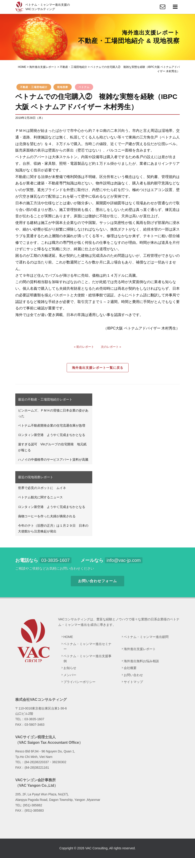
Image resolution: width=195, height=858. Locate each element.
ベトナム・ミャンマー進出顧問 (146, 637)
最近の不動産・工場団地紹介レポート (45, 399)
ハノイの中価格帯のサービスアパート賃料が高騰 (53, 459)
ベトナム (84, 87)
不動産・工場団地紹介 (33, 87)
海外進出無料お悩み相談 (141, 661)
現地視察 (62, 87)
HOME (68, 637)
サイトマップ (133, 682)
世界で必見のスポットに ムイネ (42, 488)
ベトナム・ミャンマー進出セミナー (87, 646)
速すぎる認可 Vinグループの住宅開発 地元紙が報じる (52, 447)
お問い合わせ (133, 675)
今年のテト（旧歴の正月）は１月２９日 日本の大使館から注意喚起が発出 (53, 528)
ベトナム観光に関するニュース (40, 497)
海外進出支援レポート (140, 649)
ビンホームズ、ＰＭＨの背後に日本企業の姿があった (53, 413)
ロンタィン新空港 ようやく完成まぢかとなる (51, 435)
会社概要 (130, 668)
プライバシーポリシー (79, 682)
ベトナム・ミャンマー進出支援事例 (87, 658)
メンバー (69, 675)
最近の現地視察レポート (35, 477)
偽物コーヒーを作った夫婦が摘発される (47, 516)
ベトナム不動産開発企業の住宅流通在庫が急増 (51, 425)
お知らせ (69, 668)
